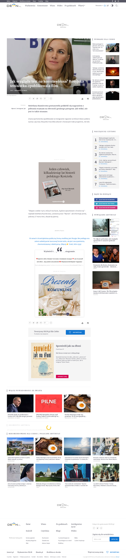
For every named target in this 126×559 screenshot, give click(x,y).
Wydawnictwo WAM (24, 552)
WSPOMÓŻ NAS (112, 552)
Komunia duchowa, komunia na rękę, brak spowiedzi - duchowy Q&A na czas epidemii (105, 266)
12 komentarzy (103, 141)
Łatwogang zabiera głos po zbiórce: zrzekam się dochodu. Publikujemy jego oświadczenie (97, 60)
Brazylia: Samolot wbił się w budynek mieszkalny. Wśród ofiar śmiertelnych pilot (105, 459)
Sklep (46, 1)
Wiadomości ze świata (21, 90)
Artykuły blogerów (31, 540)
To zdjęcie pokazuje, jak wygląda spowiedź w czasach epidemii (105, 240)
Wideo (59, 6)
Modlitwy (60, 543)
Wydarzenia (30, 6)
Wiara (52, 6)
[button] (112, 5)
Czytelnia (45, 531)
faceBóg (40, 1)
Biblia (8, 1)
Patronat (64, 557)
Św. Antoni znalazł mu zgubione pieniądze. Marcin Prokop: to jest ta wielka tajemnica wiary (98, 84)
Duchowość (45, 538)
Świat (11, 90)
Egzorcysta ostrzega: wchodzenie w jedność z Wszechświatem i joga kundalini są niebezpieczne (107, 177)
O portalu (9, 557)
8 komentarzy (103, 164)
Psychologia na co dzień (65, 540)
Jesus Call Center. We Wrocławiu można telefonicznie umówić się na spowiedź (105, 293)
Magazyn (15, 1)
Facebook (112, 1)
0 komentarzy (103, 171)
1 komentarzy (103, 149)
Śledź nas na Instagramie (105, 208)
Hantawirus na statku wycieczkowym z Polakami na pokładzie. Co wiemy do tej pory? (77, 459)
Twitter (115, 1)
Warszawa (99, 5)
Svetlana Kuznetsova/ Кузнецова (59, 265)
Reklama (46, 557)
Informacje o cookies (55, 557)
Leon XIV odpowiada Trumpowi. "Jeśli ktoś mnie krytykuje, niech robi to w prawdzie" (107, 185)
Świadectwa (45, 540)
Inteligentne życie (76, 525)
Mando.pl (39, 552)
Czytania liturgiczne (63, 538)
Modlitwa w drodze (25, 1)
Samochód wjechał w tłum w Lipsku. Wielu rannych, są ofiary (19, 458)
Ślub (27, 543)
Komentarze (42, 6)
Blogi (34, 1)
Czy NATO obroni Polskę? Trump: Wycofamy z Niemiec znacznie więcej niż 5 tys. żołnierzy (104, 485)
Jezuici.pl (10, 552)
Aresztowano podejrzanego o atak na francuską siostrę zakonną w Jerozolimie (19, 485)
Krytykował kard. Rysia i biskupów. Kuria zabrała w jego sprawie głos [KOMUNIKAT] (98, 95)
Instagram (118, 1)
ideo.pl (117, 557)
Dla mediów (40, 557)
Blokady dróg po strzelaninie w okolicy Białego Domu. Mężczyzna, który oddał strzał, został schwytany (48, 485)
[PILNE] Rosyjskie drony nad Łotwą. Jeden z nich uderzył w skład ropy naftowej (47, 416)
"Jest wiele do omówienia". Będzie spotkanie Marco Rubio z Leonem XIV (76, 484)
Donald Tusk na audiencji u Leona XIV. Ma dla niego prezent (20, 415)
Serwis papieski (30, 538)
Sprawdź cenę (62, 376)
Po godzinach (70, 6)
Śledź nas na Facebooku (105, 199)
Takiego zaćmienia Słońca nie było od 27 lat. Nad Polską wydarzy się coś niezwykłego (98, 71)
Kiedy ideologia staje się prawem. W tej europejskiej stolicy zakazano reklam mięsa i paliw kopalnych (48, 459)
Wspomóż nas (75, 332)
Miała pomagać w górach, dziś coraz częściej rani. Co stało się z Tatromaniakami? (98, 47)
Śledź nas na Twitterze (105, 204)
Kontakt (34, 557)
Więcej (81, 5)
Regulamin (15, 557)
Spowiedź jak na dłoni (68, 346)
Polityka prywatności (25, 557)
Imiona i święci (46, 543)
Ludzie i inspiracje (79, 540)
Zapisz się (114, 539)
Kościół (95, 242)
